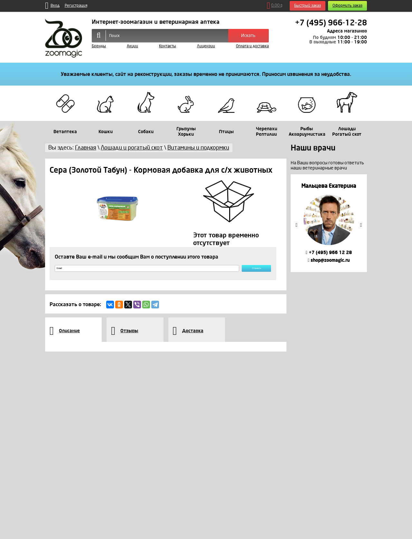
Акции (132, 46)
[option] (329, 223)
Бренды (99, 46)
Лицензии (206, 46)
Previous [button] (296, 225)
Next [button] (361, 225)
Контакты (167, 46)
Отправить (243, 271)
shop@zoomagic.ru (329, 260)
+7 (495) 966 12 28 (329, 252)
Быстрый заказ (307, 6)
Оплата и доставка (252, 46)
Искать (248, 35)
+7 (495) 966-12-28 (331, 23)
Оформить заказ (347, 6)
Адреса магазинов (347, 31)
